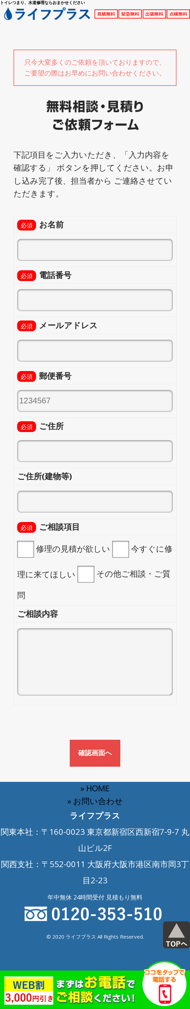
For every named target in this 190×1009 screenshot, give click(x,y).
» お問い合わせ (95, 800)
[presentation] (64, 725)
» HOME (95, 788)
